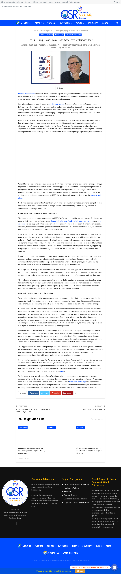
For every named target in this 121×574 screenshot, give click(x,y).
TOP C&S (51, 23)
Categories (66, 23)
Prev (21, 458)
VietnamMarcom (83, 560)
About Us (23, 23)
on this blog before (56, 104)
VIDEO (108, 546)
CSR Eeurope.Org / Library (94, 409)
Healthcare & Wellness (31, 2)
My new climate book (26, 94)
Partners (39, 23)
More (64, 2)
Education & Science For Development (77, 484)
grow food (67, 221)
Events (80, 23)
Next (27, 458)
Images (99, 546)
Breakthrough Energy (77, 382)
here (62, 371)
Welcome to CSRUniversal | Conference (53, 571)
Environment (43, 2)
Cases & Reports (70, 553)
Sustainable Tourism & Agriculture (75, 499)
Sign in (117, 2)
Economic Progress (54, 2)
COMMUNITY (94, 23)
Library (80, 571)
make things (77, 221)
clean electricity (56, 221)
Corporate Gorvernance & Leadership (76, 502)
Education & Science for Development (12, 2)
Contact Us (51, 553)
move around (88, 221)
